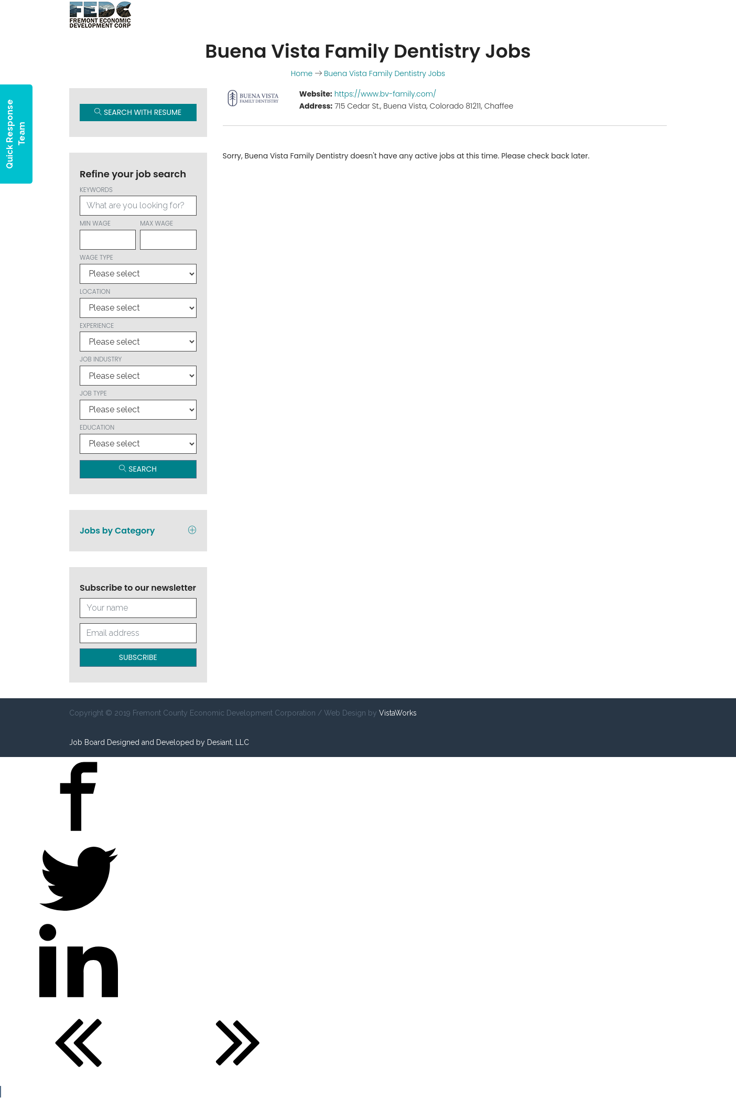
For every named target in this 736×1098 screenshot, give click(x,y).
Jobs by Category (138, 531)
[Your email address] (138, 633)
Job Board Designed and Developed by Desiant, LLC (159, 742)
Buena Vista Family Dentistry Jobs (384, 73)
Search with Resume (137, 112)
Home (302, 73)
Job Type (138, 404)
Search (138, 469)
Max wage (168, 234)
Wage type (138, 268)
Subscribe (138, 657)
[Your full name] (138, 608)
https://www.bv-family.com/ (385, 94)
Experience (138, 336)
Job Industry (138, 370)
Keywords (138, 200)
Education (138, 438)
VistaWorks (398, 713)
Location (138, 302)
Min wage (108, 234)
